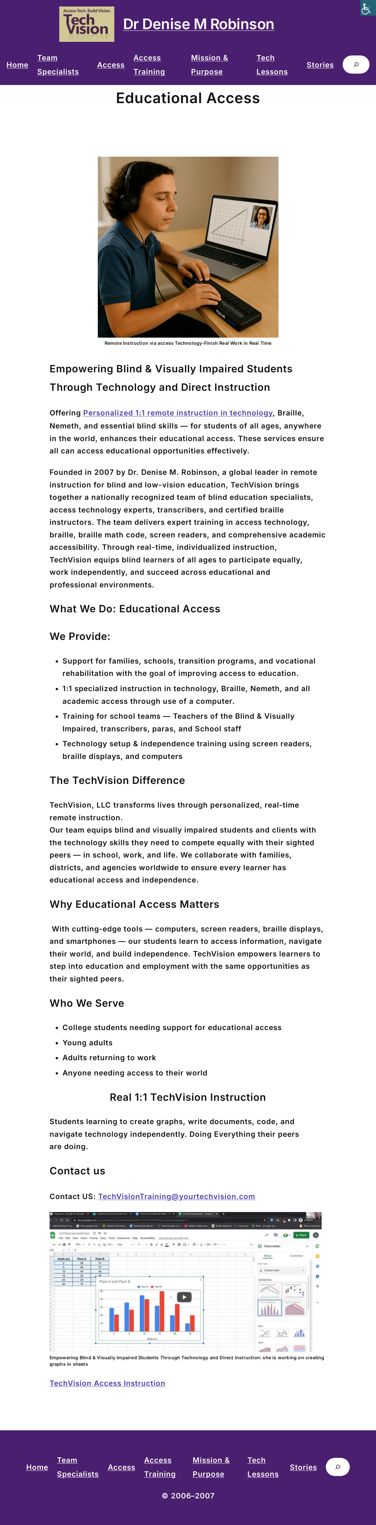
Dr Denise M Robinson (199, 24)
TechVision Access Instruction (107, 1383)
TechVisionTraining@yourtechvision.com (176, 1196)
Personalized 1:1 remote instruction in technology (178, 412)
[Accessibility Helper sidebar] (368, 8)
